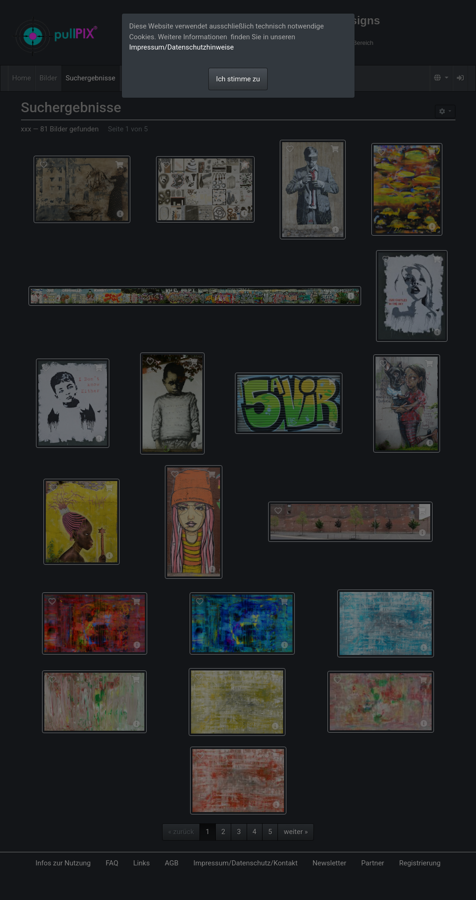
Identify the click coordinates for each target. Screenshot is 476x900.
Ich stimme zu (238, 79)
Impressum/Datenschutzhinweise (181, 47)
